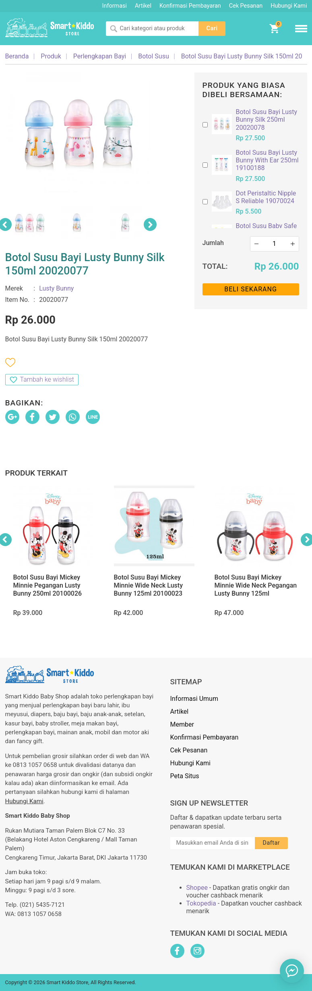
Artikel (143, 5)
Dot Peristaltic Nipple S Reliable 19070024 (266, 197)
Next (150, 224)
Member (182, 724)
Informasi (114, 5)
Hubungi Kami (289, 5)
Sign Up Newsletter (209, 803)
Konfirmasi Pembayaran (190, 5)
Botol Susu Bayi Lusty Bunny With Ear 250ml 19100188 (267, 160)
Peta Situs (184, 776)
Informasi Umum (194, 698)
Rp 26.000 (276, 266)
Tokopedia (201, 903)
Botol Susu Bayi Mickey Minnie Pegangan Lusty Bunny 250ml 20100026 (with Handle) (47, 589)
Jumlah (213, 243)
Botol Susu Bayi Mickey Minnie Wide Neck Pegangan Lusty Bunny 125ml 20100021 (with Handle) (256, 589)
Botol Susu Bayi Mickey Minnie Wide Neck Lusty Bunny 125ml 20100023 (148, 585)
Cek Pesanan (245, 5)
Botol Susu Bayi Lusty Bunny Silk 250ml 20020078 (267, 119)
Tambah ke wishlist (47, 379)
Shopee (197, 887)
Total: (215, 266)
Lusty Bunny (56, 288)
